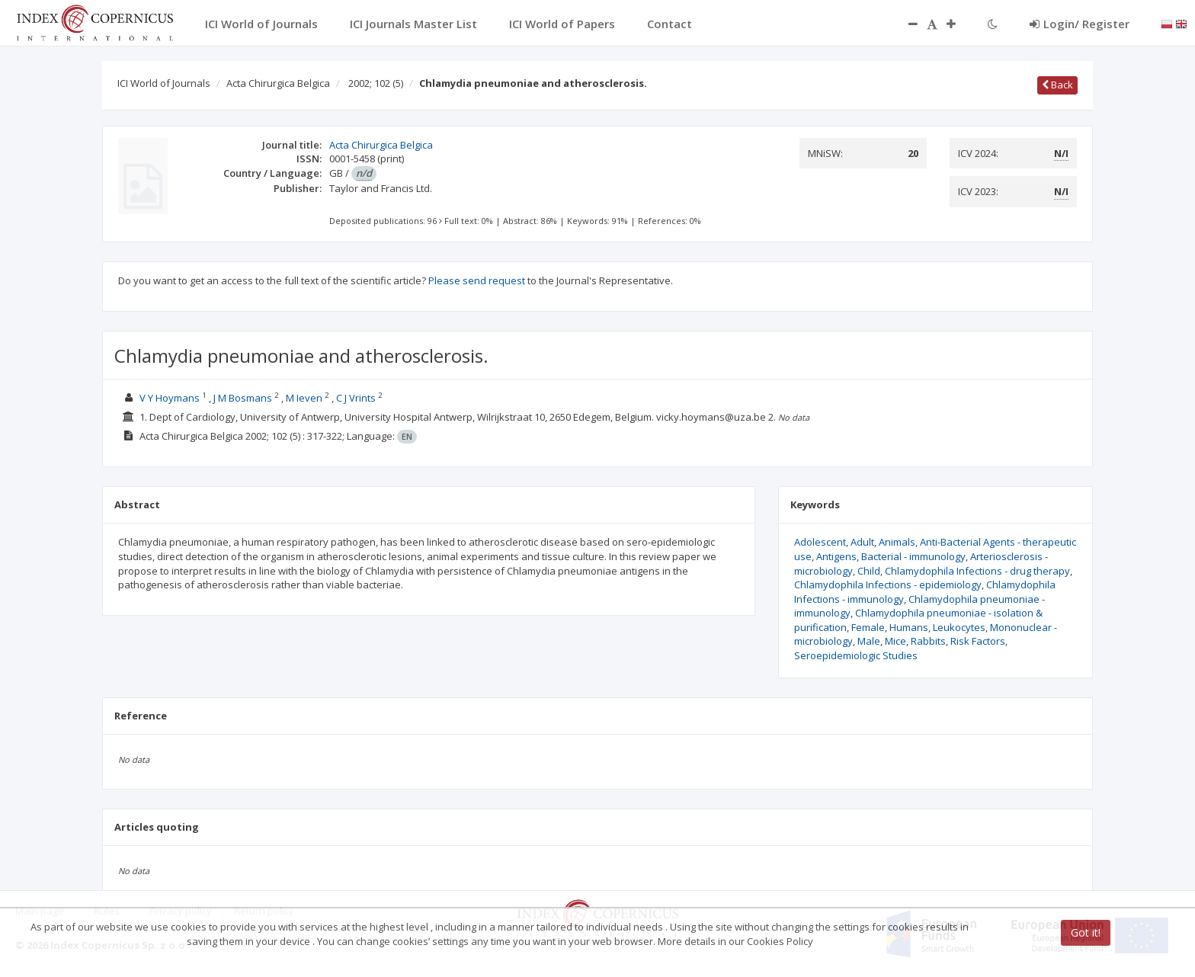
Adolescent (820, 542)
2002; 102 (375, 83)
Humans (908, 627)
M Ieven (304, 398)
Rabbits (928, 641)
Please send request (476, 280)
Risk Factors (977, 641)
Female (868, 627)
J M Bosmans (242, 398)
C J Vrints (356, 398)
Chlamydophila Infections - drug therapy (977, 571)
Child (868, 571)
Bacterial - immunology (913, 556)
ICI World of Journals (163, 83)
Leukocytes (959, 627)
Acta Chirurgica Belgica (278, 83)
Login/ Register (1079, 23)
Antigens (836, 556)
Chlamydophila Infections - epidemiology (888, 584)
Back (1057, 84)
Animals (897, 542)
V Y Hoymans (169, 398)
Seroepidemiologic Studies (856, 655)
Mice (895, 641)
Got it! (1085, 932)
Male (868, 641)
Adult (862, 542)
